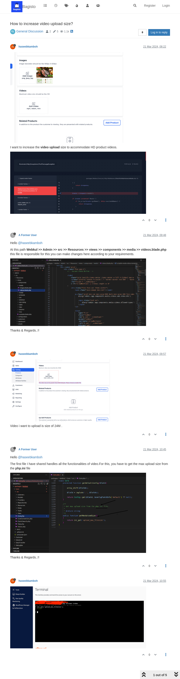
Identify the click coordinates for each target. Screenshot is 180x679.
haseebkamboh (28, 46)
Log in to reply (159, 32)
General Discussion (29, 31)
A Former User (28, 235)
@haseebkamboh (30, 243)
